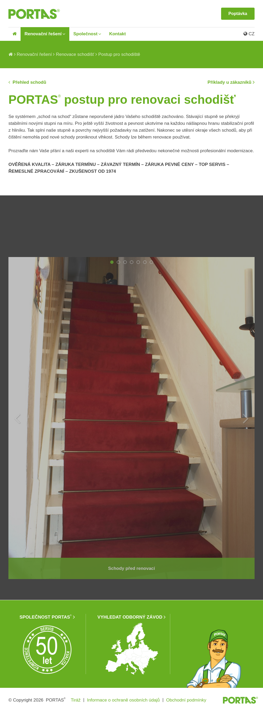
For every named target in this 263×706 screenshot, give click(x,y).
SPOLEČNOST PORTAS (46, 617)
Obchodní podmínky (186, 700)
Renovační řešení (43, 33)
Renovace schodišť (75, 54)
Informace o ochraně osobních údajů (123, 700)
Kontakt (117, 33)
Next (246, 418)
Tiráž (76, 700)
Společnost (85, 33)
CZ (249, 33)
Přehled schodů (28, 82)
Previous (17, 418)
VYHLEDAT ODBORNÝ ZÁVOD (130, 617)
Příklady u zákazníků (229, 82)
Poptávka (237, 13)
